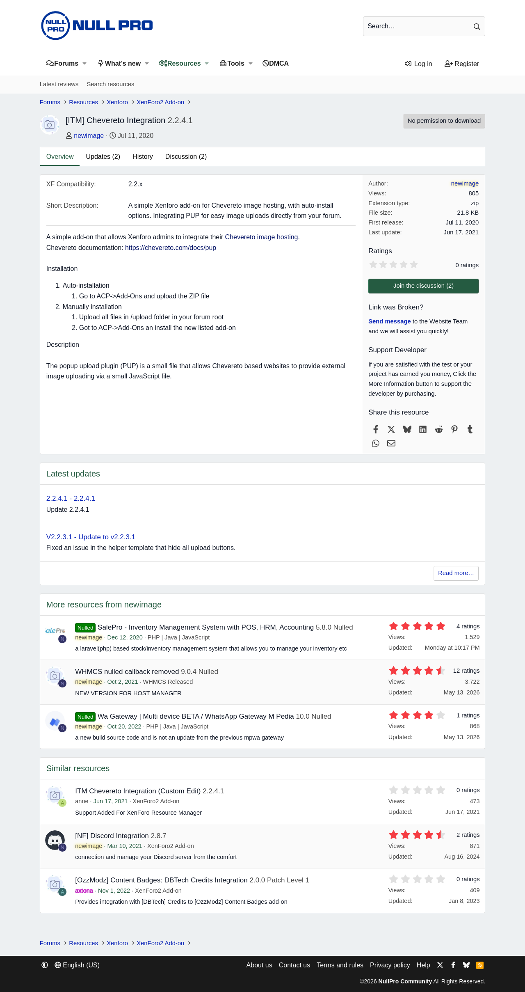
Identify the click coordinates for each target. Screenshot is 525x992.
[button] (84, 63)
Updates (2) (103, 156)
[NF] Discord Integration (112, 836)
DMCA (279, 63)
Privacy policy (390, 965)
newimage (89, 135)
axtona (84, 890)
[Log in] (418, 64)
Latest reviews (59, 84)
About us (259, 965)
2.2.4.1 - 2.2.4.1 (70, 498)
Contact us (294, 965)
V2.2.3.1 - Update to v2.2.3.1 (90, 537)
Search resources (110, 84)
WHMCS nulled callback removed (127, 672)
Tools (235, 63)
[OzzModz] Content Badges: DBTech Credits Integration (161, 880)
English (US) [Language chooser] (77, 965)
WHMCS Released (168, 681)
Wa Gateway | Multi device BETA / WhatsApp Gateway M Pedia (196, 716)
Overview (60, 156)
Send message (389, 321)
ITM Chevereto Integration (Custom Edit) (138, 791)
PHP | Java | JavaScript (179, 637)
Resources (184, 63)
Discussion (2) (186, 156)
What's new (123, 63)
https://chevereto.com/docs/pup (170, 247)
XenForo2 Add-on (156, 801)
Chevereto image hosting (261, 237)
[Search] (424, 26)
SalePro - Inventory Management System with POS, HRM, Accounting (206, 627)
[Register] (462, 64)
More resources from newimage (104, 604)
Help (423, 965)
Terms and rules (340, 965)
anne (81, 801)
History (142, 156)
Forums (66, 63)
